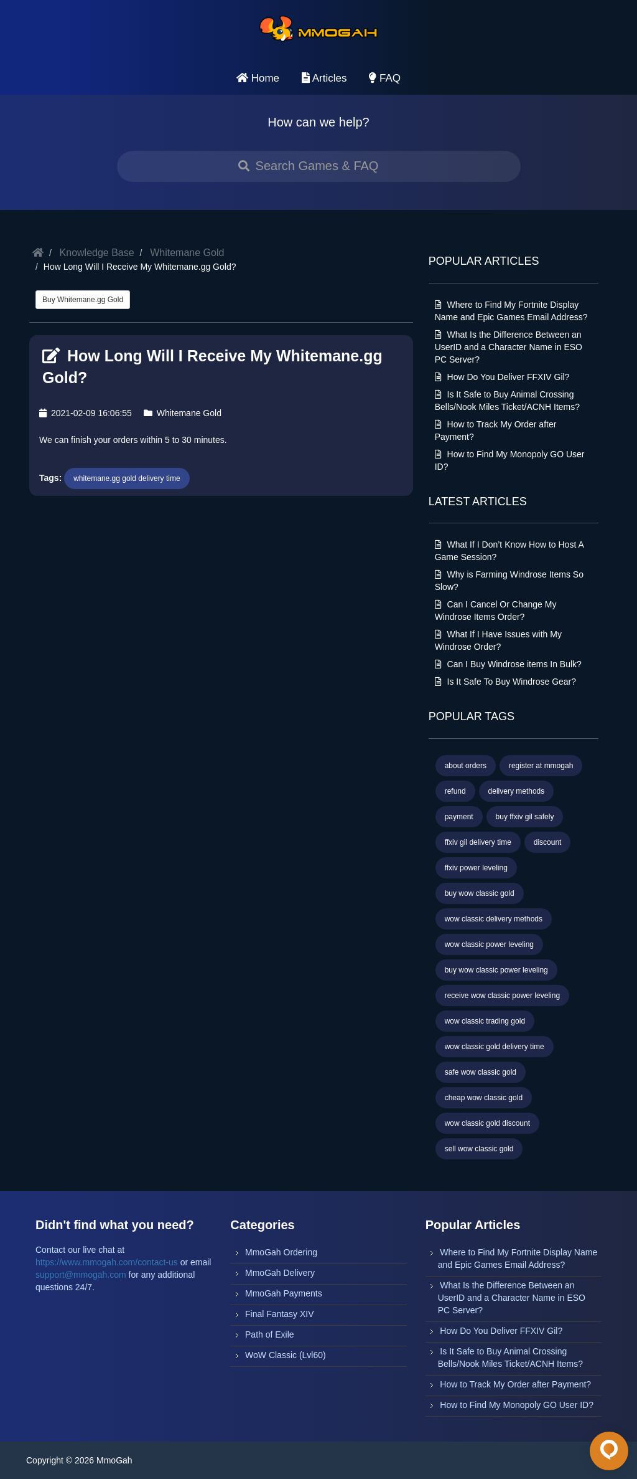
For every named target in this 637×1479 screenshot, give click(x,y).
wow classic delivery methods (493, 919)
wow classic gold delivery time (494, 1046)
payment (459, 816)
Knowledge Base (97, 252)
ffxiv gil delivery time (478, 842)
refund (455, 791)
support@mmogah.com (80, 1275)
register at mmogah (541, 765)
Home (257, 78)
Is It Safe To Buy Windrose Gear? (505, 682)
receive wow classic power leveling (502, 995)
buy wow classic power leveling (496, 970)
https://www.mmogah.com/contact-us (106, 1262)
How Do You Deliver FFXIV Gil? (502, 377)
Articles (324, 78)
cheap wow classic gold (484, 1097)
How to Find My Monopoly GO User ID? (516, 1405)
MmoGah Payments (283, 1293)
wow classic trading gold (485, 1021)
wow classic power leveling (489, 944)
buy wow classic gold (479, 893)
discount (548, 842)
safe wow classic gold (480, 1072)
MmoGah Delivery (280, 1273)
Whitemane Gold (187, 252)
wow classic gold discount (487, 1123)
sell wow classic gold (479, 1148)
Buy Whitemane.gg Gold (82, 299)
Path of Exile (269, 1334)
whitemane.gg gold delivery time (126, 478)
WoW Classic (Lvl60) (285, 1355)
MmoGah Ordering (281, 1252)
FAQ (385, 78)
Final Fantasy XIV (279, 1314)
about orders (465, 765)
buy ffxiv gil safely (525, 816)
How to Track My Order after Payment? (515, 1384)
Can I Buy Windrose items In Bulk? (508, 664)
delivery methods (516, 791)
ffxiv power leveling (476, 867)
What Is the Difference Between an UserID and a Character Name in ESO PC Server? (508, 347)
